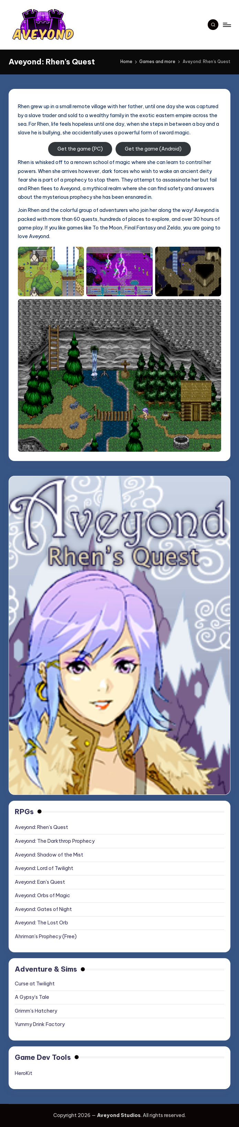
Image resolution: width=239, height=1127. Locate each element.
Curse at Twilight (35, 984)
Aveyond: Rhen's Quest (41, 827)
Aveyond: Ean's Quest (40, 882)
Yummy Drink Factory (40, 1024)
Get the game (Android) (153, 149)
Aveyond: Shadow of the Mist (49, 855)
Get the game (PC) (80, 149)
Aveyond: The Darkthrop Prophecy (55, 841)
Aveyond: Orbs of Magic (42, 895)
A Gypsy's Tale (32, 997)
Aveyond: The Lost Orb (41, 923)
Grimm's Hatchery (36, 1011)
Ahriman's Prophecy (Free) (46, 936)
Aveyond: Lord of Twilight (44, 868)
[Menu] (226, 25)
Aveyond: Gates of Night (43, 909)
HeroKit (23, 1073)
